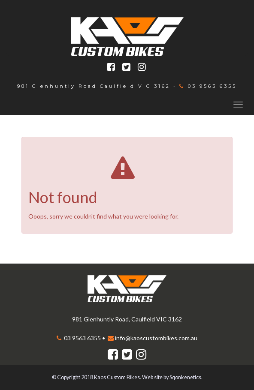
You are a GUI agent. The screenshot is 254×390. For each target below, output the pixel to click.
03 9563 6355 (82, 338)
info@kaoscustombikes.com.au (156, 338)
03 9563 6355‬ (211, 86)
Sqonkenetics (185, 377)
